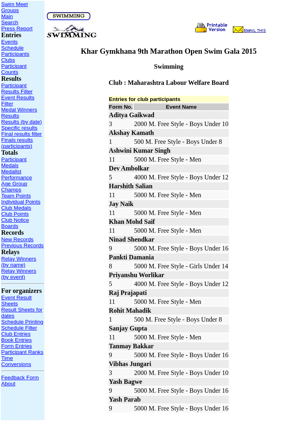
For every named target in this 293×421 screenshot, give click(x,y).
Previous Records (22, 245)
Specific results (19, 128)
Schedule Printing (22, 322)
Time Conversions (16, 361)
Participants (15, 54)
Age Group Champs (14, 187)
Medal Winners (19, 110)
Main (7, 16)
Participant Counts (14, 69)
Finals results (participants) (17, 143)
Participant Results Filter (17, 88)
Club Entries (16, 334)
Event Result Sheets (16, 301)
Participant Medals (14, 162)
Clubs (8, 60)
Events (9, 42)
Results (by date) (21, 122)
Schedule (12, 48)
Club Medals (16, 208)
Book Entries (16, 340)
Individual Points (20, 202)
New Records (17, 239)
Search (9, 22)
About (8, 384)
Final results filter (21, 134)
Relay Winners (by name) (18, 262)
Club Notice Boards (15, 223)
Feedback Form (20, 378)
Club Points (15, 214)
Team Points (16, 196)
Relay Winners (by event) (18, 274)
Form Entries (16, 346)
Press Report (17, 28)
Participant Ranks (22, 352)
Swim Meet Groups (14, 7)
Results (10, 116)
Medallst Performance (16, 174)
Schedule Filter (19, 328)
